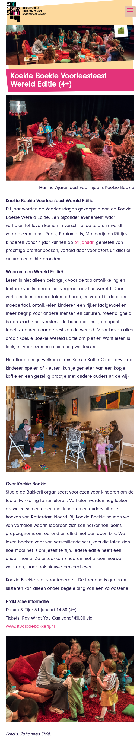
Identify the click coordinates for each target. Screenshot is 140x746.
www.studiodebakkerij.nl (30, 627)
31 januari (84, 243)
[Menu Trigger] (130, 11)
